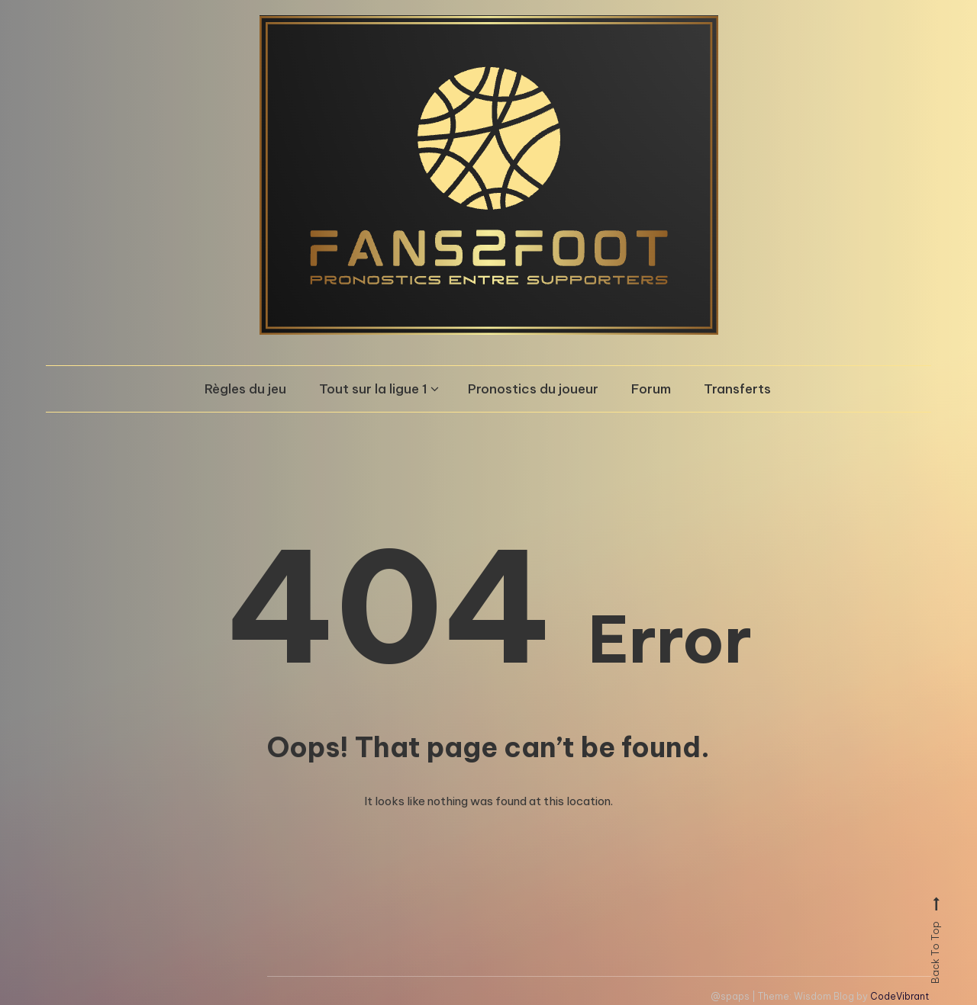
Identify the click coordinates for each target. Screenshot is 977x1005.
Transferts (737, 388)
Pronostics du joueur (533, 388)
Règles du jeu (245, 388)
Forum (651, 388)
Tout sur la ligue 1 (373, 388)
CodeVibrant (899, 996)
